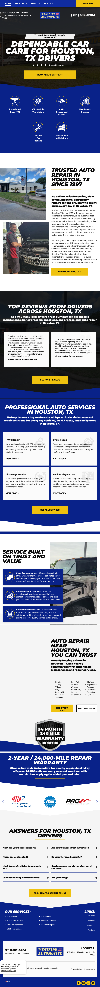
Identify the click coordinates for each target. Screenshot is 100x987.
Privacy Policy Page (8, 971)
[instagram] (83, 983)
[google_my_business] (93, 983)
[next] (97, 802)
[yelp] (88, 983)
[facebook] (79, 983)
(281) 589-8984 (83, 15)
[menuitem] (10, 4)
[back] (3, 802)
